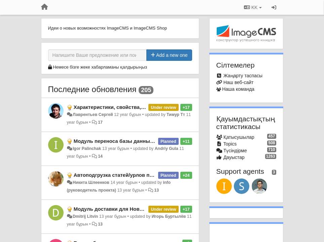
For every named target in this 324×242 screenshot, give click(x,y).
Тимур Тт (176, 114)
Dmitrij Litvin (85, 216)
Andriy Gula (166, 148)
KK (252, 7)
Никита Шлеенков (91, 182)
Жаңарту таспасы (242, 75)
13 (156, 190)
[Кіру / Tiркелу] (274, 7)
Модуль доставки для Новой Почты (119, 209)
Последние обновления (92, 89)
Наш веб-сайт (238, 82)
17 (100, 122)
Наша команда (238, 89)
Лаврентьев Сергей (93, 114)
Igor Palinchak (87, 148)
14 (100, 156)
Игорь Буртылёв (169, 216)
